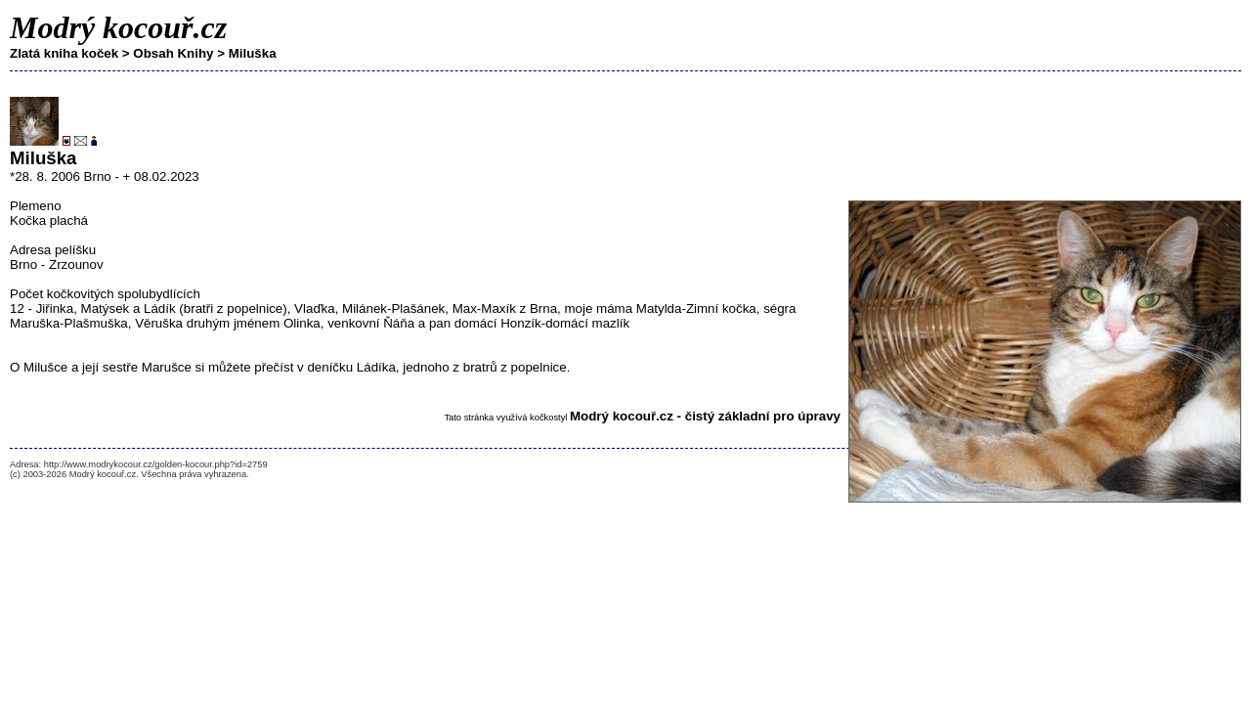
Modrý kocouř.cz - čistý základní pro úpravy (705, 416)
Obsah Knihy (173, 53)
